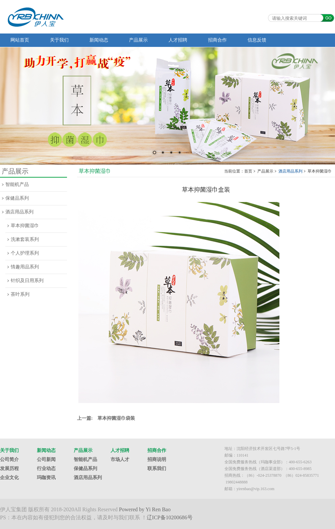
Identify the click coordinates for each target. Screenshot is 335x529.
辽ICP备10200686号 (170, 517)
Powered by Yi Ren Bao (145, 509)
